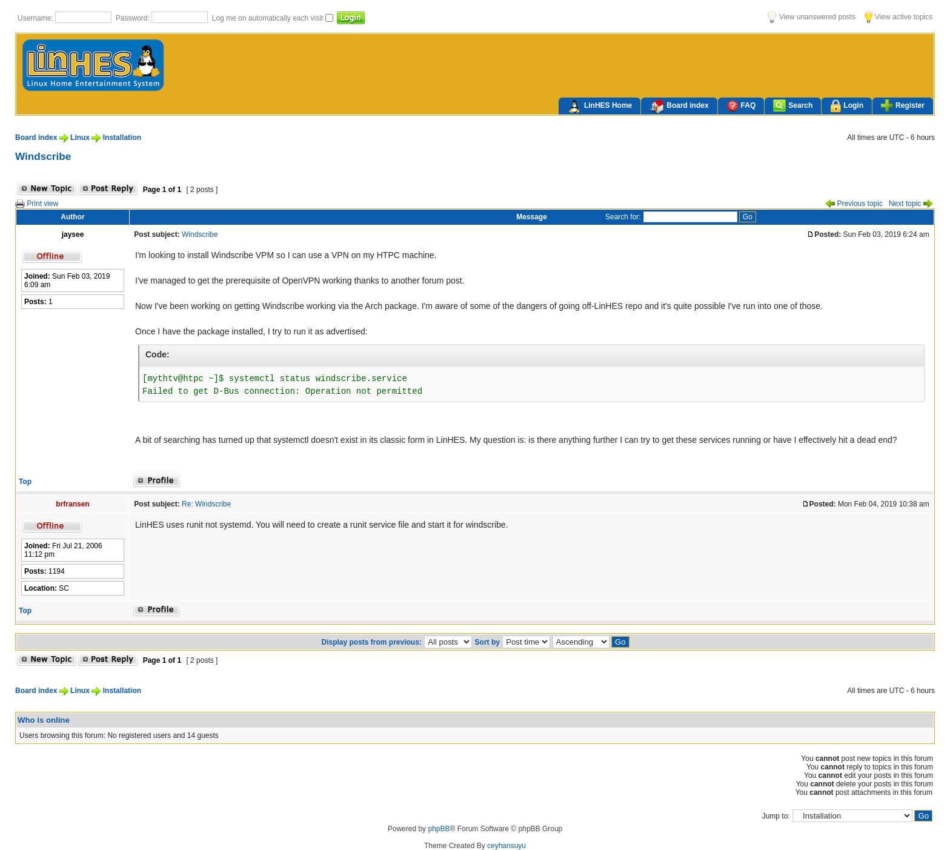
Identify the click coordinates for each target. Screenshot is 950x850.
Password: (133, 18)
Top (25, 481)
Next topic (911, 203)
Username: (36, 18)
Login (846, 106)
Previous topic (854, 203)
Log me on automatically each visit (268, 18)
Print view (36, 203)
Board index (678, 106)
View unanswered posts (811, 17)
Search (792, 105)
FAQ (741, 105)
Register (903, 105)
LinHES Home (599, 106)
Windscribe (43, 156)
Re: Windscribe (206, 504)
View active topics (898, 17)
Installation (122, 137)
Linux (80, 137)
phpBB (439, 829)
